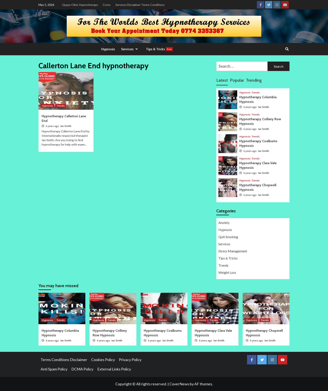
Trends (60, 105)
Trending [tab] (254, 80)
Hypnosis (108, 49)
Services (130, 49)
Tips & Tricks (159, 49)
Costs (107, 4)
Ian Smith (65, 126)
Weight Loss (227, 272)
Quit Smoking (228, 237)
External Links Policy (114, 369)
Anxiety (223, 223)
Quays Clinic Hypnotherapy (80, 4)
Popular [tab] (237, 80)
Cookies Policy (103, 359)
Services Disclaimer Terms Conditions (140, 4)
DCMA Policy (82, 369)
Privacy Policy (130, 359)
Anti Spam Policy (54, 369)
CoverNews (179, 384)
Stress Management (232, 251)
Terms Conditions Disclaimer (64, 359)
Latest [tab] (222, 80)
